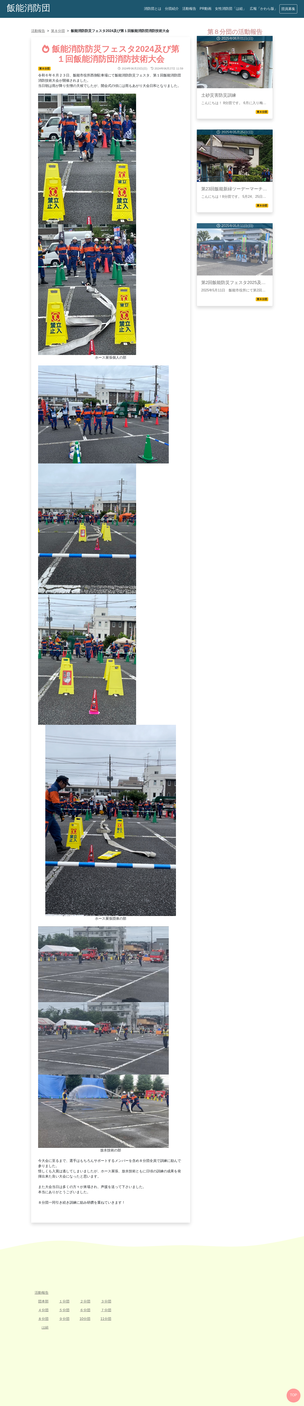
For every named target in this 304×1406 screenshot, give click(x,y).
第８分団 (58, 31)
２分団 (85, 1301)
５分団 (64, 1310)
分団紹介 (172, 8)
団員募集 (288, 9)
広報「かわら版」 (264, 8)
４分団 (43, 1310)
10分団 (84, 1319)
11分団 (105, 1319)
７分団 (106, 1310)
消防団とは (152, 8)
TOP (293, 1395)
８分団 (43, 1319)
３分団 (106, 1301)
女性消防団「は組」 (230, 8)
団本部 (43, 1301)
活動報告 (189, 8)
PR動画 (205, 8)
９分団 (64, 1319)
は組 (45, 1327)
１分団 (64, 1301)
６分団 (85, 1310)
